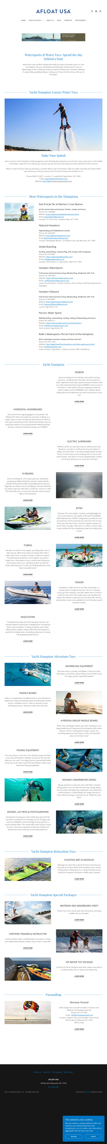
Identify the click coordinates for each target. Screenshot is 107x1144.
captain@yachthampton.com (56, 179)
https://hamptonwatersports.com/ (59, 278)
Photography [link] (80, 20)
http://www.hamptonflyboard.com (59, 302)
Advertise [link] (68, 20)
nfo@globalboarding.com (54, 259)
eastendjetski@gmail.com (54, 217)
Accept (93, 1136)
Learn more (79, 401)
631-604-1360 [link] (53, 1087)
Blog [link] (59, 20)
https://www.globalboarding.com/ (59, 257)
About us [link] (50, 20)
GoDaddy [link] (87, 1092)
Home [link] (23, 20)
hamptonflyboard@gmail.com (56, 304)
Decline (73, 1136)
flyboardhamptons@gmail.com (56, 238)
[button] (100, 11)
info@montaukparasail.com (82, 1015)
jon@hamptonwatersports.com (56, 280)
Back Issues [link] (68, 1072)
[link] (53, 11)
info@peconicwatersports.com (56, 325)
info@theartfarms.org (52, 347)
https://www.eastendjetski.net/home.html (62, 214)
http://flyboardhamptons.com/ (58, 235)
